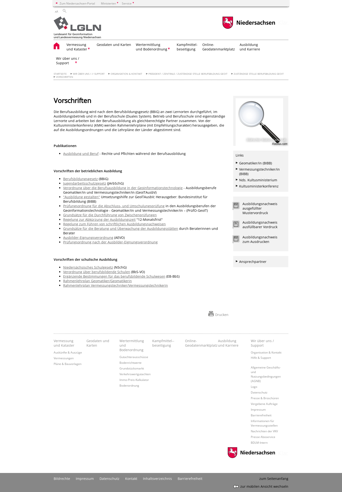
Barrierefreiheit (261, 415)
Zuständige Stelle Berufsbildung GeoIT (259, 73)
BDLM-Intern (259, 442)
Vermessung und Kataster (64, 343)
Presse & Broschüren (265, 398)
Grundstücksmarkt (131, 368)
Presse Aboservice (263, 437)
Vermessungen (64, 358)
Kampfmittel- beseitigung (187, 46)
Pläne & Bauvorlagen (67, 364)
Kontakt (131, 478)
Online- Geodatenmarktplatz (218, 46)
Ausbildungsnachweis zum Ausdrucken (259, 239)
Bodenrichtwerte (130, 362)
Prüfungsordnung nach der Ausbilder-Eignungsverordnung (110, 242)
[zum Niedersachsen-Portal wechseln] (248, 28)
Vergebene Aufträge (264, 404)
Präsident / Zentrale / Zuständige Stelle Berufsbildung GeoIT (188, 73)
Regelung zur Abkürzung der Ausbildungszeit (99, 219)
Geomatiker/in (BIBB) (255, 163)
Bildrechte (62, 478)
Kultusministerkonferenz (259, 186)
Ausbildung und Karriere (250, 46)
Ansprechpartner (252, 261)
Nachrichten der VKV (264, 431)
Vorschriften (64, 77)
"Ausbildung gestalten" (81, 197)
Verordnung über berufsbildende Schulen (96, 272)
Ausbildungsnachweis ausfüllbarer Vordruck (259, 224)
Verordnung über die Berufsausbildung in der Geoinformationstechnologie (123, 188)
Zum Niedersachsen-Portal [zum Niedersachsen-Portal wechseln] (77, 3)
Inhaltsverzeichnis (157, 478)
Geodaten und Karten (114, 44)
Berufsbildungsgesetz (80, 179)
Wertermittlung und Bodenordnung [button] (151, 46)
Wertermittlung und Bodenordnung (131, 345)
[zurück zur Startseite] (77, 28)
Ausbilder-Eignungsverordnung (88, 237)
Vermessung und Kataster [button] (76, 46)
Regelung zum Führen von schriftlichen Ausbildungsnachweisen (114, 224)
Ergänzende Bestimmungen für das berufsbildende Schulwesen (114, 276)
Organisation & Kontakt (126, 73)
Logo (254, 387)
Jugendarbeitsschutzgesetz (84, 183)
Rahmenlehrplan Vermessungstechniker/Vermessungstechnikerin (115, 285)
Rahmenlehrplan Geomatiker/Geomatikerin (97, 281)
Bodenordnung (129, 385)
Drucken (221, 314)
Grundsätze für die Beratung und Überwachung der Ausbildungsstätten (120, 228)
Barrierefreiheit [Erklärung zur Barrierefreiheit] (190, 478)
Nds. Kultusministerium (258, 180)
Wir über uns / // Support (89, 73)
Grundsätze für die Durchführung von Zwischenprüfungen (110, 215)
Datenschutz (259, 392)
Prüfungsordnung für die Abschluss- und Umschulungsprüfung (114, 206)
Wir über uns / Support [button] (67, 60)
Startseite (60, 73)
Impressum (258, 409)
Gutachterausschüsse (133, 357)
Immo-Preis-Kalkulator (134, 380)
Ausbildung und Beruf (81, 153)
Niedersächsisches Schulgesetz (88, 267)
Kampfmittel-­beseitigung (163, 343)
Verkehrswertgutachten (135, 374)
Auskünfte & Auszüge (68, 352)
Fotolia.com (279, 144)
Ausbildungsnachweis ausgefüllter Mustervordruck (259, 208)
